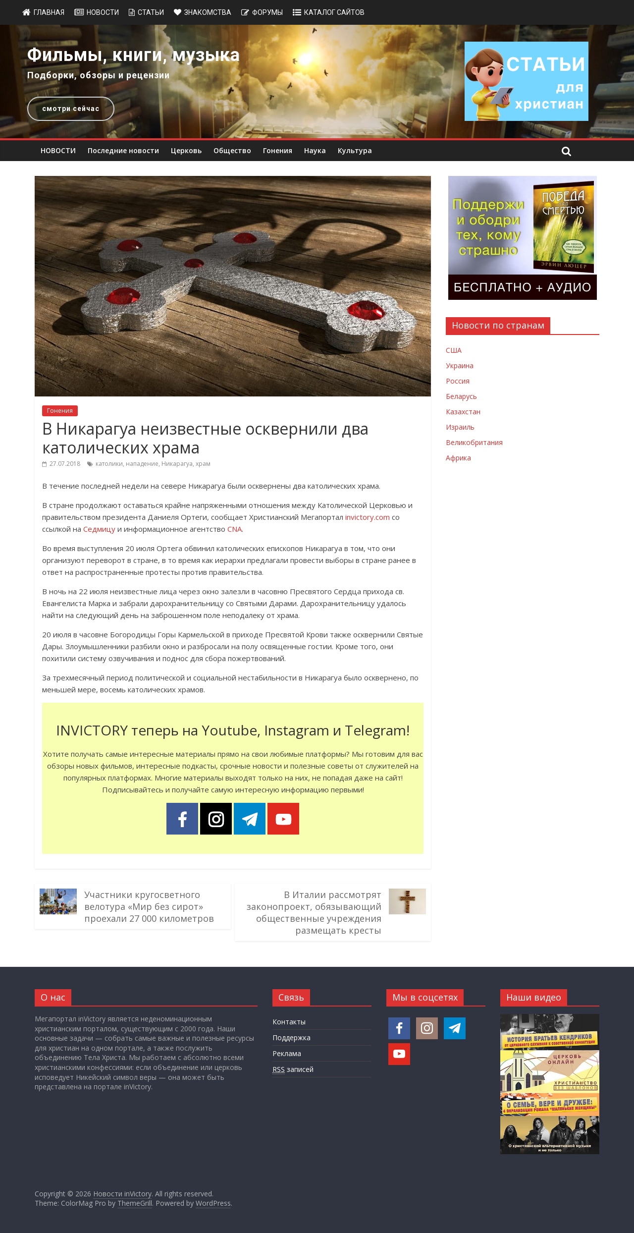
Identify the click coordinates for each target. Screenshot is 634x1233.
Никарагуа (177, 463)
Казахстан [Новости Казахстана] (463, 411)
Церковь (186, 150)
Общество (232, 150)
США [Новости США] (454, 350)
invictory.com (367, 517)
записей (293, 1069)
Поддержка (291, 1037)
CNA (234, 529)
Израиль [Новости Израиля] (460, 427)
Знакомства (207, 12)
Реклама (286, 1053)
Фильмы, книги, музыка (133, 55)
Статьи (151, 12)
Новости (103, 12)
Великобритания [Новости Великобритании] (474, 442)
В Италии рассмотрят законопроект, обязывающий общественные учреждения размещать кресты (314, 912)
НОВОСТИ (58, 150)
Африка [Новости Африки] (458, 457)
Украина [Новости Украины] (460, 365)
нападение (142, 463)
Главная (49, 12)
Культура (355, 150)
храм (203, 463)
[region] (317, 81)
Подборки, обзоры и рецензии (98, 75)
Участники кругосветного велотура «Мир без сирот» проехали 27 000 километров (149, 906)
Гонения (277, 150)
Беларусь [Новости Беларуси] (461, 396)
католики (109, 463)
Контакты (289, 1021)
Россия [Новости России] (458, 381)
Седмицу (99, 529)
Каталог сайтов (334, 12)
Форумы (267, 12)
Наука (315, 150)
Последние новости (123, 150)
